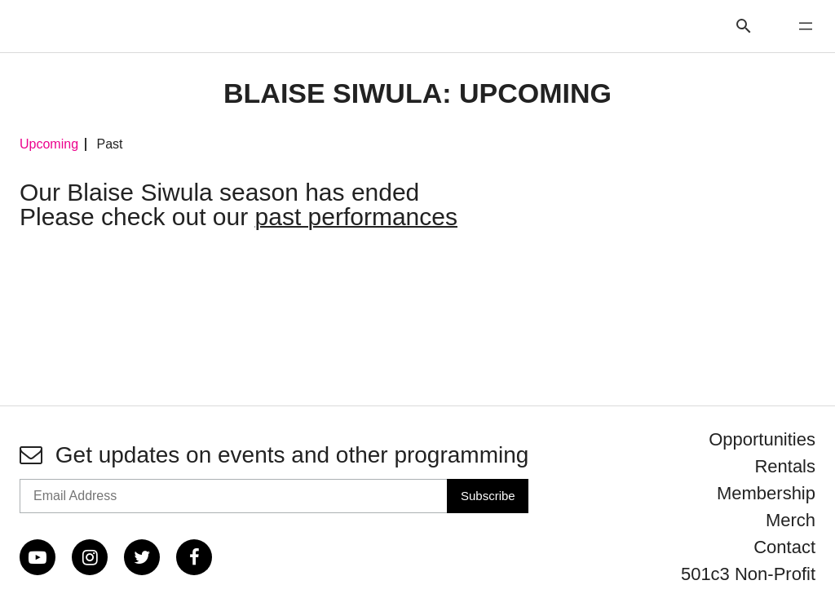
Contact (784, 547)
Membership (766, 493)
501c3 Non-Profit (748, 574)
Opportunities (762, 439)
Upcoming (49, 144)
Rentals (784, 466)
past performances (356, 216)
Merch (790, 520)
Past (109, 144)
